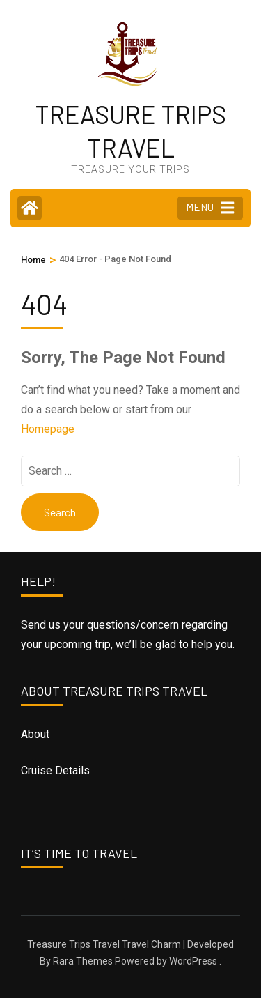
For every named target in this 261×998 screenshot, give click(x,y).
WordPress (193, 961)
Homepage (47, 429)
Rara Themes (83, 961)
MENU (210, 207)
